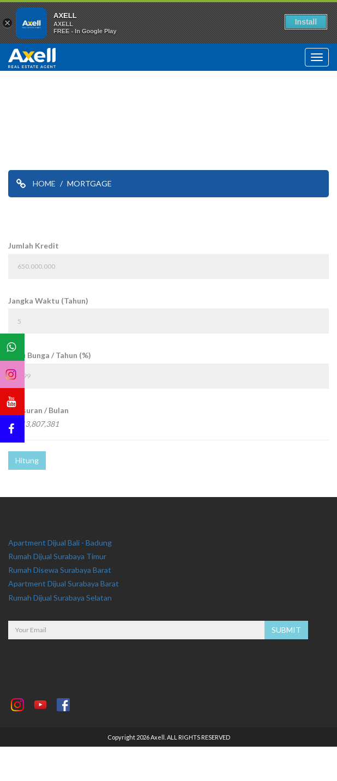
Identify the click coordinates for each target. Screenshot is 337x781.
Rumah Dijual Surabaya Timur (57, 556)
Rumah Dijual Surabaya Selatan (60, 597)
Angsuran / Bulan (38, 410)
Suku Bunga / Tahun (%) (49, 355)
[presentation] (91, 660)
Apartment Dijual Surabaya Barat (63, 583)
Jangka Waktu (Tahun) (48, 300)
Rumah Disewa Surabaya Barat (59, 569)
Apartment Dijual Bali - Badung (60, 542)
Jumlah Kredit (33, 245)
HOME (44, 183)
